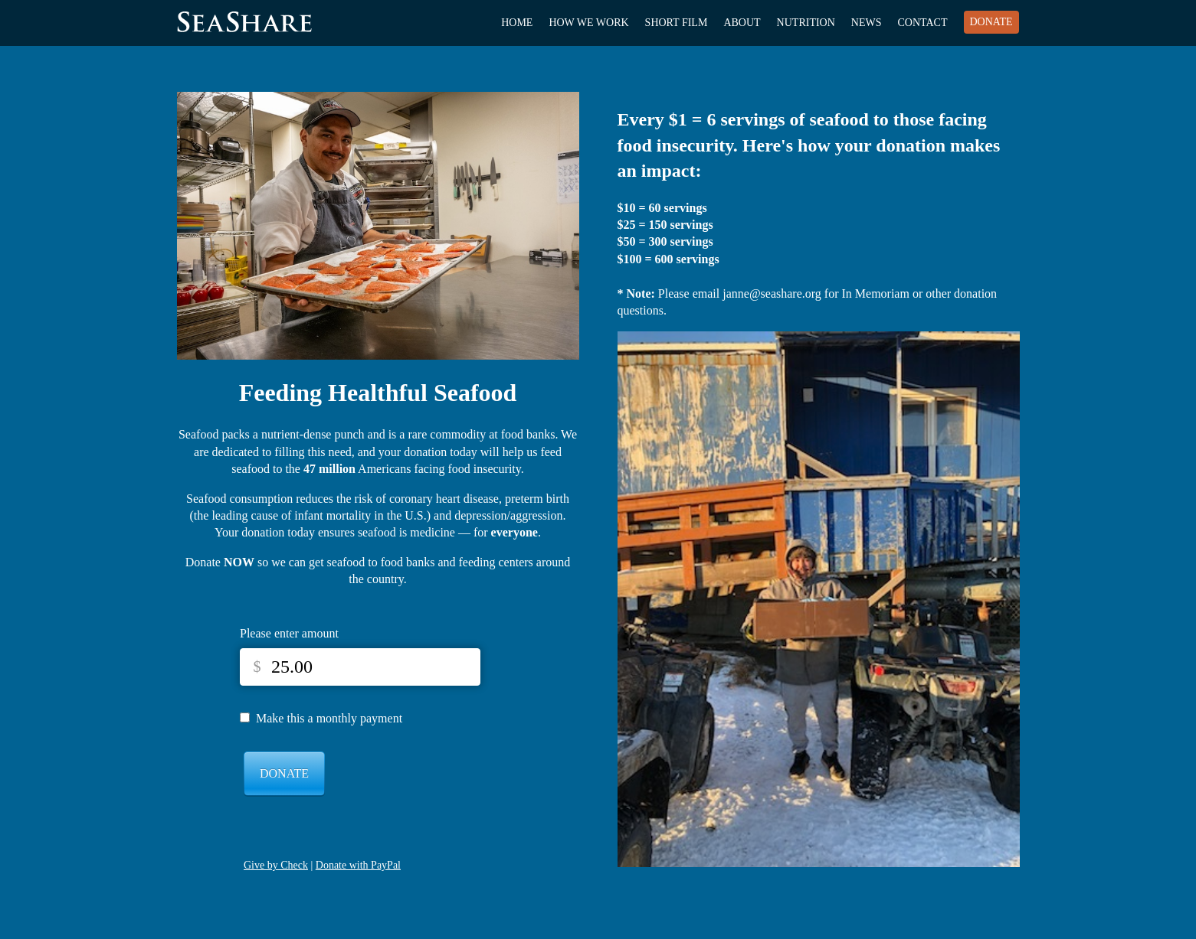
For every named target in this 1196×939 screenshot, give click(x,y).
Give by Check (276, 865)
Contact (923, 22)
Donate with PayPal (358, 865)
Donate (991, 22)
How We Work (588, 22)
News (866, 22)
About (741, 22)
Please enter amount (289, 633)
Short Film (676, 22)
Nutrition (806, 22)
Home (516, 22)
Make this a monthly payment (329, 718)
